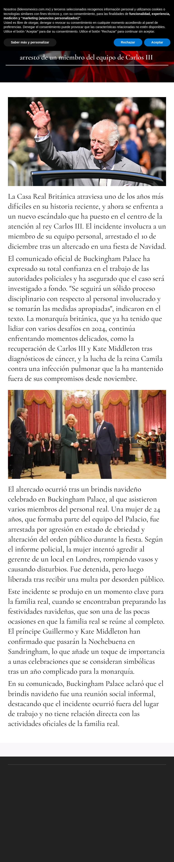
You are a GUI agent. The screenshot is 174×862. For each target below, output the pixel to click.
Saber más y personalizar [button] (30, 42)
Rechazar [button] (128, 42)
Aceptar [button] (157, 42)
